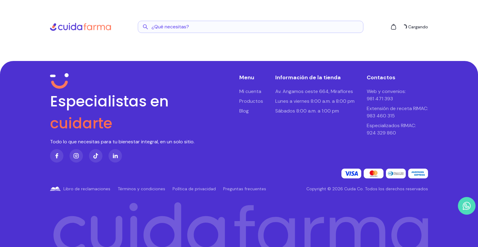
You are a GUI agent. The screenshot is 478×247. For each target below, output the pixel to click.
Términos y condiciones (141, 189)
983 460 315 (381, 116)
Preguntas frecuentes (244, 189)
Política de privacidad (194, 189)
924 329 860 (381, 133)
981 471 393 (380, 98)
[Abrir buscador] (250, 27)
